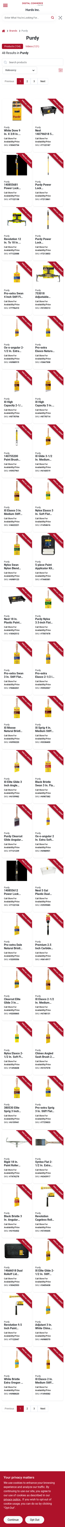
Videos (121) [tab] (32, 46)
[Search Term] (29, 17)
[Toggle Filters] (61, 70)
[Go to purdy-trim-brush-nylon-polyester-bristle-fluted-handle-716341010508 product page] (17, 505)
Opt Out (34, 1519)
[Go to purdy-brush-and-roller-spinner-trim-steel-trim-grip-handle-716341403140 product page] (17, 451)
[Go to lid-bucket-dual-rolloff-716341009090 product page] (17, 1265)
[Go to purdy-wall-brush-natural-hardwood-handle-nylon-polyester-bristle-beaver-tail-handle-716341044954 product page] (17, 668)
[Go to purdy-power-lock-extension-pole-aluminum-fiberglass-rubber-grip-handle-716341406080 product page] (17, 179)
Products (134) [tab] (12, 46)
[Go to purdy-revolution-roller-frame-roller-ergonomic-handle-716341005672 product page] (48, 1211)
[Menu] (5, 5)
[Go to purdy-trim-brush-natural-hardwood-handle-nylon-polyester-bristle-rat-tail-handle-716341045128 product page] (17, 939)
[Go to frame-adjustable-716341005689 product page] (17, 234)
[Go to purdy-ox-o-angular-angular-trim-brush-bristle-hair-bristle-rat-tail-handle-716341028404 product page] (48, 831)
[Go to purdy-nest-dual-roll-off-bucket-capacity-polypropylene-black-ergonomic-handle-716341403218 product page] (48, 125)
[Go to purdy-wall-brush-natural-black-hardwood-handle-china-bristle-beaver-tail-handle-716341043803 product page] (48, 777)
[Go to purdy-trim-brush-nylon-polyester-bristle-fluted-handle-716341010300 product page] (48, 1374)
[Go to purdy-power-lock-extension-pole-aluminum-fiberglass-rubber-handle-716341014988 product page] (48, 179)
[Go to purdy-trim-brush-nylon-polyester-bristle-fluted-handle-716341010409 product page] (48, 994)
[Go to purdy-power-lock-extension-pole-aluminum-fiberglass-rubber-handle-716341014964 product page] (48, 234)
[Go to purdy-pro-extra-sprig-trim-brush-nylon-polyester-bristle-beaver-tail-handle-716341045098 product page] (48, 1102)
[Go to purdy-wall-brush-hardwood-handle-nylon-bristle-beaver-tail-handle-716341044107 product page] (17, 559)
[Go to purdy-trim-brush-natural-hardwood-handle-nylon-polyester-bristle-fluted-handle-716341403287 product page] (48, 1265)
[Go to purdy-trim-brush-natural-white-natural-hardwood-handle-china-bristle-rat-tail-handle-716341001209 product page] (48, 1320)
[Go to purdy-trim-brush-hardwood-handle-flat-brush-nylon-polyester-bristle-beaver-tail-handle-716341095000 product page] (17, 1102)
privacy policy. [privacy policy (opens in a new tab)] (12, 1499)
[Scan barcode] (60, 18)
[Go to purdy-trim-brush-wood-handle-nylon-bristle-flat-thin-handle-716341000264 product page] (48, 1157)
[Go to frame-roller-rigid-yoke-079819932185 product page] (17, 1157)
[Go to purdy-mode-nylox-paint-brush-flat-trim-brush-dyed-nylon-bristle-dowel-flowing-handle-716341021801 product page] (48, 614)
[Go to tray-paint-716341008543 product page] (17, 614)
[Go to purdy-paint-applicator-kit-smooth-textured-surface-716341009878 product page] (48, 559)
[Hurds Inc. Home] (32, 4)
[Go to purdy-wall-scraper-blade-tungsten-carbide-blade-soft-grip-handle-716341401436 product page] (48, 939)
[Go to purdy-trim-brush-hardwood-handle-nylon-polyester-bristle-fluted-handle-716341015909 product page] (48, 451)
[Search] (52, 17)
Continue (13, 1519)
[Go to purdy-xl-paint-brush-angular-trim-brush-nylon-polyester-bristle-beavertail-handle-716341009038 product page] (17, 397)
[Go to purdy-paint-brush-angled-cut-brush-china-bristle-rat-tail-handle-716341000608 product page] (17, 1211)
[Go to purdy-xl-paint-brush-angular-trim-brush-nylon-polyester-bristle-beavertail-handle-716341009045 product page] (48, 397)
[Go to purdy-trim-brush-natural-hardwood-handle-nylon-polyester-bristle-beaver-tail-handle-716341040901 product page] (48, 722)
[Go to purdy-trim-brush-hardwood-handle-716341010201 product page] (48, 505)
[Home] (3, 31)
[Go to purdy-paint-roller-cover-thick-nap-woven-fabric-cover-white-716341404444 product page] (17, 125)
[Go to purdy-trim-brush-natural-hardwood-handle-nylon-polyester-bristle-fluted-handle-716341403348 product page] (17, 777)
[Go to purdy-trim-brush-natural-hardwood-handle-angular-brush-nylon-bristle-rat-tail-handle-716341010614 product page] (48, 1048)
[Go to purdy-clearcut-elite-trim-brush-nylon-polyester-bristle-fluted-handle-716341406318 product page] (17, 994)
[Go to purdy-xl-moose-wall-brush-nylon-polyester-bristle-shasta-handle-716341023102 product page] (17, 722)
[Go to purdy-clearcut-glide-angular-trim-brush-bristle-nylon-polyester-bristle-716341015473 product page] (17, 831)
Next (42, 81)
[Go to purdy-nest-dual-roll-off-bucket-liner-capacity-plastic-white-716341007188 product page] (48, 885)
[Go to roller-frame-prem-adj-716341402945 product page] (48, 288)
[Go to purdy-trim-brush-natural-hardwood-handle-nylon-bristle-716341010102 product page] (17, 1048)
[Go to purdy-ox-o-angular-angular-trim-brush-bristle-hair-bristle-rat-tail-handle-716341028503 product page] (17, 342)
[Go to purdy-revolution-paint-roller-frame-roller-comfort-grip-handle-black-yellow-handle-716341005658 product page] (17, 1320)
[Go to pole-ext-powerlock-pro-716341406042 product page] (17, 885)
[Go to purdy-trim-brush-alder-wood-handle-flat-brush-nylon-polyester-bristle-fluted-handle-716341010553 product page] (48, 668)
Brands (13, 30)
